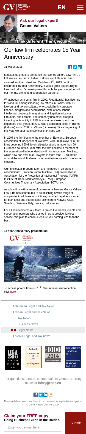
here (13, 291)
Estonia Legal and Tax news (31, 336)
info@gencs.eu (79, 23)
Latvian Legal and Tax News (31, 312)
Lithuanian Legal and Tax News (33, 306)
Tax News (24, 318)
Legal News (25, 330)
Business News (28, 324)
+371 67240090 (67, 23)
